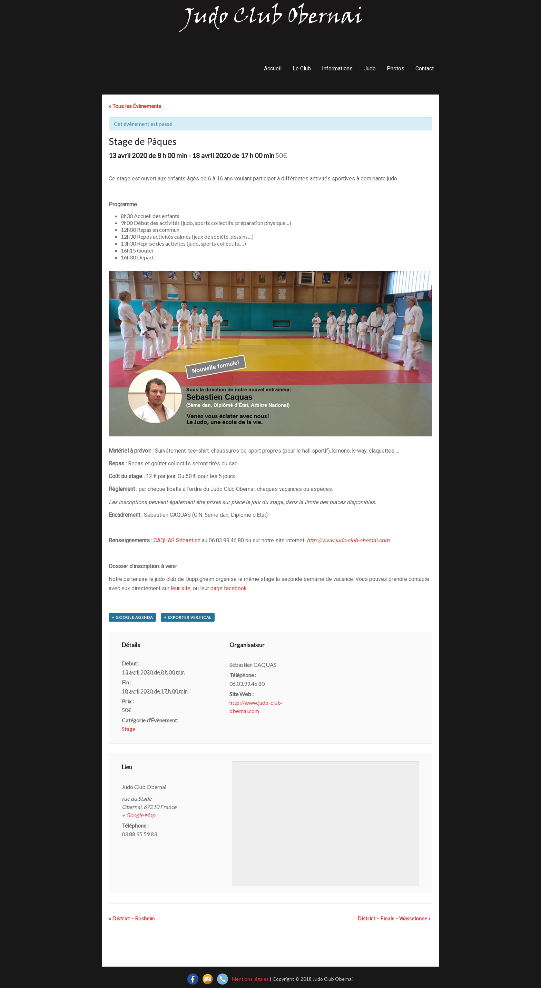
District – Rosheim (132, 918)
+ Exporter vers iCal (188, 617)
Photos (395, 68)
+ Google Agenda (132, 617)
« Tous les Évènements (135, 106)
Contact (424, 68)
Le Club (302, 68)
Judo (370, 68)
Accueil (273, 68)
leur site (180, 588)
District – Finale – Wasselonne (394, 918)
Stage (128, 728)
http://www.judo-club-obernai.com (348, 540)
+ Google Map (138, 815)
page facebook (228, 588)
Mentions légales (250, 979)
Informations (337, 68)
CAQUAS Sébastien (177, 540)
